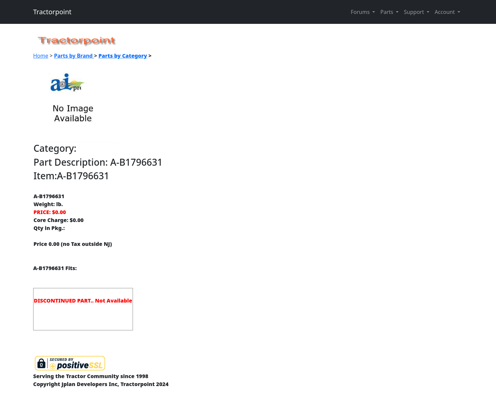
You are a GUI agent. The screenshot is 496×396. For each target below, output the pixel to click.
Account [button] (445, 12)
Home (40, 55)
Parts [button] (387, 12)
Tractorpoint (52, 11)
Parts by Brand (74, 55)
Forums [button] (361, 12)
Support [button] (414, 12)
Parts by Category (122, 55)
